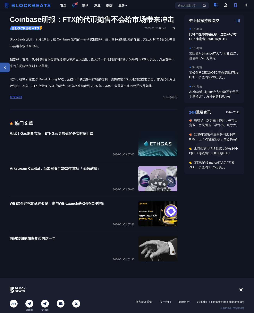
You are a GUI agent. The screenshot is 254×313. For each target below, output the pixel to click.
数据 (109, 5)
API (13, 303)
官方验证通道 (144, 301)
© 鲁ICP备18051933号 (232, 308)
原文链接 (16, 97)
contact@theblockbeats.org (227, 301)
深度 (97, 5)
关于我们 (165, 301)
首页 (63, 5)
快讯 (85, 5)
